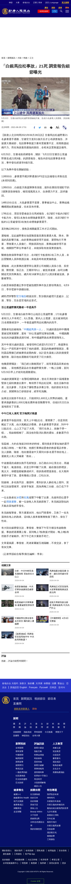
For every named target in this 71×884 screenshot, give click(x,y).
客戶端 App (30, 854)
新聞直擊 (19, 762)
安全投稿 (63, 850)
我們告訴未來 (53, 794)
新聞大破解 (39, 765)
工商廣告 (51, 839)
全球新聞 (19, 748)
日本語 (53, 687)
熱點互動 (38, 751)
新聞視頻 (21, 743)
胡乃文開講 (18, 801)
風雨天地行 (52, 822)
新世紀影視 (54, 863)
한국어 (61, 687)
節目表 (52, 698)
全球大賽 (36, 735)
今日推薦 (49, 732)
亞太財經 (19, 782)
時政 (25, 58)
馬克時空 (38, 779)
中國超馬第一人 (32, 329)
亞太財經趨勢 (21, 779)
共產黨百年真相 (54, 801)
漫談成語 (56, 762)
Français (33, 687)
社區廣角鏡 (20, 776)
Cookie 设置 (35, 881)
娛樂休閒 (35, 790)
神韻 (10, 3)
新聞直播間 (44, 11)
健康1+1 (17, 794)
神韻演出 (26, 735)
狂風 (26, 497)
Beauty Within (36, 812)
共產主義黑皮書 (54, 825)
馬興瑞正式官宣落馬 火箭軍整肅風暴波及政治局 (59, 589)
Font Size (57, 127)
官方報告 (21, 296)
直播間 (17, 703)
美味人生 (34, 808)
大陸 (19, 58)
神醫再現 (17, 808)
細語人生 (38, 786)
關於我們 (18, 850)
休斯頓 (47, 683)
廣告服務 (7, 854)
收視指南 (29, 850)
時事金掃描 (39, 755)
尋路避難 (11, 501)
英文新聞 (65, 3)
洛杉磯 (31, 683)
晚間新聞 (19, 758)
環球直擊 (19, 751)
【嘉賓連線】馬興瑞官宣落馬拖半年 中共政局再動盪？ (24, 637)
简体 (40, 3)
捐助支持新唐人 (22, 709)
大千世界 (34, 815)
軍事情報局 (39, 769)
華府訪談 (19, 769)
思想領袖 (38, 762)
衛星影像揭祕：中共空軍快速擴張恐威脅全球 (24, 589)
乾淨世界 (44, 860)
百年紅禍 (51, 818)
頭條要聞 (17, 732)
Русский (44, 687)
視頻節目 (39, 698)
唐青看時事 (39, 772)
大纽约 (15, 683)
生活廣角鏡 (35, 794)
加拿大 (23, 683)
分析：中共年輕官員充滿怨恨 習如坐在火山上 (24, 574)
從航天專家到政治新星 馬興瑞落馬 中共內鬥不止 (59, 605)
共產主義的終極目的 (55, 805)
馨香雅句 (56, 758)
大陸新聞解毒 (40, 782)
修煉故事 (51, 836)
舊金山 (61, 683)
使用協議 (52, 850)
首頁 (3, 58)
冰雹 (18, 497)
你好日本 (34, 798)
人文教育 (58, 743)
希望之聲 (55, 860)
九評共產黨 (52, 812)
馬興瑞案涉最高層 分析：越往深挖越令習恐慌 (59, 574)
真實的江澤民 (53, 815)
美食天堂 (34, 805)
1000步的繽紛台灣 (37, 824)
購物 (34, 709)
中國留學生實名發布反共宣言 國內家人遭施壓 (24, 621)
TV (55, 11)
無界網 (43, 863)
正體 (35, 3)
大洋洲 (39, 683)
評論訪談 (39, 743)
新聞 (15, 718)
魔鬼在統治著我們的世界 (57, 808)
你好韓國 (34, 801)
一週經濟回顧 (21, 772)
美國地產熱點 (58, 772)
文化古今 (56, 769)
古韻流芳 (56, 755)
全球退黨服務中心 (10, 863)
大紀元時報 (32, 860)
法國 (54, 683)
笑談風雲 (56, 751)
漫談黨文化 (52, 832)
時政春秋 (38, 758)
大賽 (17, 3)
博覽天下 (59, 732)
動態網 (34, 863)
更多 (64, 863)
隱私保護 (41, 850)
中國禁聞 (19, 755)
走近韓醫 (17, 812)
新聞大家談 (39, 748)
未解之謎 (56, 748)
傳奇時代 (51, 798)
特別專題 (52, 790)
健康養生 (19, 790)
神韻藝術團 (19, 860)
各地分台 (26, 3)
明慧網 (25, 863)
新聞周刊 (19, 765)
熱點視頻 (27, 732)
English (23, 687)
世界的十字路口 (41, 776)
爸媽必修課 (57, 765)
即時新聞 (38, 732)
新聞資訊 (11, 58)
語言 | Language (51, 3)
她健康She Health (21, 798)
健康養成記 (18, 805)
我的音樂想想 (36, 829)
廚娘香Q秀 (35, 818)
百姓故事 (51, 829)
